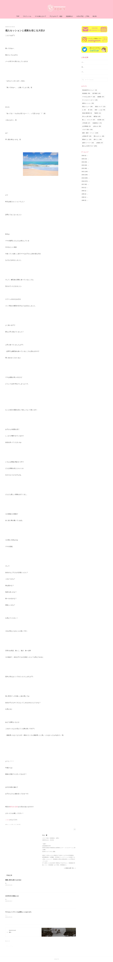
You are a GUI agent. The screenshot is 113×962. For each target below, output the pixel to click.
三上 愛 (44, 835)
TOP (17, 16)
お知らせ (97, 126)
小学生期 (86, 123)
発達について (100, 106)
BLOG (95, 16)
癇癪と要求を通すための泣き (13, 880)
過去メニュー (87, 106)
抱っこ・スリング (88, 119)
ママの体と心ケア (40, 16)
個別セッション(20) (9, 824)
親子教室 (96, 93)
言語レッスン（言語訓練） (89, 67)
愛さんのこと (99, 136)
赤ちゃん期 (86, 116)
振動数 (100, 96)
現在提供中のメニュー (89, 90)
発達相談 (86, 93)
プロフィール (27, 16)
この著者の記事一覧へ (70, 868)
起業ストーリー (88, 142)
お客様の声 (86, 136)
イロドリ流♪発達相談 (87, 62)
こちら (7, 819)
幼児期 (100, 119)
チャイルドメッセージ (89, 100)
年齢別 (97, 113)
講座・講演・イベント (90, 133)
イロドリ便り (87, 129)
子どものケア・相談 (56, 16)
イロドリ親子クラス (87, 71)
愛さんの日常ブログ (89, 146)
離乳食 (97, 116)
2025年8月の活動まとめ (12, 896)
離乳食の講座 (14, 806)
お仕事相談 (86, 126)
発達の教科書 (87, 113)
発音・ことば (100, 110)
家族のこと (86, 139)
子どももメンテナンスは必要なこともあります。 (18, 912)
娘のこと (98, 139)
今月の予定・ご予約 (82, 16)
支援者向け (69, 16)
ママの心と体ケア (88, 96)
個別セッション (88, 103)
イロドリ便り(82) (17, 824)
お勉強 (99, 142)
